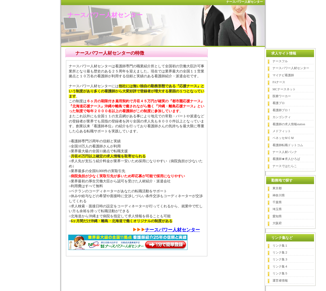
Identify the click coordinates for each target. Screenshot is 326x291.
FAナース (279, 82)
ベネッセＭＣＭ (283, 138)
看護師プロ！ (282, 110)
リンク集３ (280, 259)
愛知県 (277, 216)
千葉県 (277, 202)
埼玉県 (277, 209)
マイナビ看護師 (283, 75)
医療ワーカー (282, 96)
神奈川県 (279, 195)
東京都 (277, 188)
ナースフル (280, 61)
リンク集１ (280, 245)
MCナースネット (284, 89)
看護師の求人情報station (289, 124)
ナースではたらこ (285, 166)
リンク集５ (280, 273)
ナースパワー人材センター (105, 15)
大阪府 (277, 223)
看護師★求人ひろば (286, 159)
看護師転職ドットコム (288, 145)
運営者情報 (280, 280)
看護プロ (279, 103)
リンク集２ (280, 252)
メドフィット (282, 131)
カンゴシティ (282, 117)
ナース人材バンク (285, 152)
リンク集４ (280, 266)
